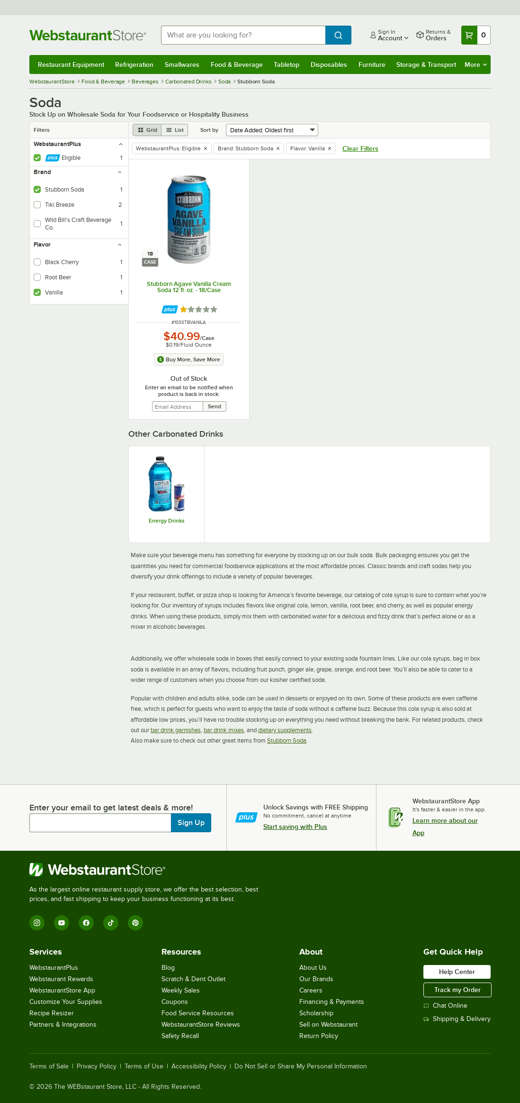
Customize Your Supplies (65, 1001)
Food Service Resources (197, 1013)
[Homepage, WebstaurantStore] (87, 35)
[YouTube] (61, 922)
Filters (42, 130)
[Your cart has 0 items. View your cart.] (476, 35)
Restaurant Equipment (71, 64)
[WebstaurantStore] (147, 869)
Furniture (372, 64)
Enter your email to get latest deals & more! (111, 807)
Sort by (209, 130)
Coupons (174, 1001)
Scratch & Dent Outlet (193, 979)
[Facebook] (86, 922)
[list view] (174, 130)
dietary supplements (285, 730)
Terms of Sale (49, 1066)
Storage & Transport (426, 64)
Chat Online (445, 1005)
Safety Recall (180, 1035)
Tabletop (286, 64)
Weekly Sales (180, 990)
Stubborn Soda (286, 740)
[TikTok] (110, 922)
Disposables (329, 64)
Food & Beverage (237, 64)
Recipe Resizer (51, 1013)
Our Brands (316, 979)
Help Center (457, 971)
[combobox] (243, 35)
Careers (311, 990)
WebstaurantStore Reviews (200, 1024)
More (476, 64)
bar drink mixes (224, 730)
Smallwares (182, 64)
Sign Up (191, 822)
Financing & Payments (331, 1001)
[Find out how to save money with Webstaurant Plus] (169, 309)
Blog (168, 967)
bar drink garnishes (176, 730)
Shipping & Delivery (457, 1018)
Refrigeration (134, 64)
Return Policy (318, 1035)
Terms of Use (144, 1066)
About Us (313, 967)
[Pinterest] (135, 922)
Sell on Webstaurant (328, 1024)
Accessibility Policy (198, 1066)
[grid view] (147, 130)
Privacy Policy (97, 1066)
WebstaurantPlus (53, 967)
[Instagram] (37, 922)
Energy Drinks (167, 521)
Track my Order (457, 989)
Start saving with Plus (295, 826)
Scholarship (316, 1013)
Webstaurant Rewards (61, 979)
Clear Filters (360, 148)
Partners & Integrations (63, 1024)
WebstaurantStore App (62, 990)
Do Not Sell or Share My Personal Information (300, 1066)
